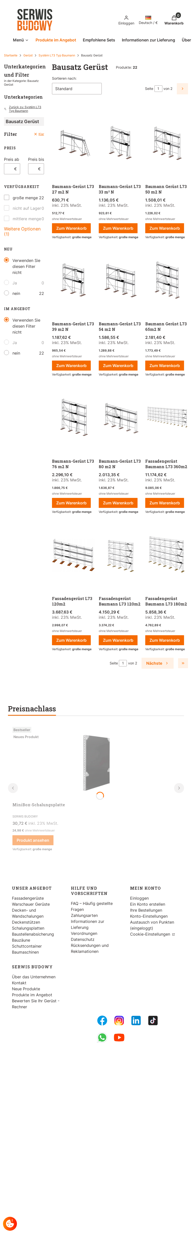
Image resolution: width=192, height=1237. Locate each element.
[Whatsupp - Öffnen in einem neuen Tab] (102, 1037)
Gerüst (28, 55)
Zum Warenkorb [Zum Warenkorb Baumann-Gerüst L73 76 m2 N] (71, 502)
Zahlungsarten (84, 915)
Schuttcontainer (27, 946)
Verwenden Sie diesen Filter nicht (26, 266)
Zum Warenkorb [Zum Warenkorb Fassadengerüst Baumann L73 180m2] (164, 640)
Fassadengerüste (28, 898)
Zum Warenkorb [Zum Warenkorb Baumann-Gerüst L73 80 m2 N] (118, 502)
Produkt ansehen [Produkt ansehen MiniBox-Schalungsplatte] (33, 840)
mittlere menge (27, 218)
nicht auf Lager (27, 208)
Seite (149, 88)
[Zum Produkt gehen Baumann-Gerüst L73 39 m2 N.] (73, 281)
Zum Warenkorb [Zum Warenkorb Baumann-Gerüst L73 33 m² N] (118, 228)
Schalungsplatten (28, 928)
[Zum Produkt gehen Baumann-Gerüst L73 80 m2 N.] (120, 418)
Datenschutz (83, 939)
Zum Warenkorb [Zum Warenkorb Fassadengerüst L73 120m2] (71, 640)
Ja (14, 282)
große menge (25, 197)
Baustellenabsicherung (33, 934)
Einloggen (139, 898)
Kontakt (19, 982)
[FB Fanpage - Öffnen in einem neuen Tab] (102, 1020)
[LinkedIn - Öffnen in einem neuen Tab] (136, 1020)
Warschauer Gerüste (31, 904)
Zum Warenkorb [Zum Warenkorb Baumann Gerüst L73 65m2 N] (164, 365)
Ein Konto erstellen (147, 904)
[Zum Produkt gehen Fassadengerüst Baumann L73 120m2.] (120, 556)
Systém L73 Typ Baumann (57, 55)
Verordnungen (84, 933)
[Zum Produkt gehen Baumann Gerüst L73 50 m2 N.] (166, 144)
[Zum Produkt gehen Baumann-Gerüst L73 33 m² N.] (120, 144)
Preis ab (11, 159)
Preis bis (36, 159)
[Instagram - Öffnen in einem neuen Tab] (119, 1020)
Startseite (10, 55)
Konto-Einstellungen (149, 916)
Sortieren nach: (64, 78)
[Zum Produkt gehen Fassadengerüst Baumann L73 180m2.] (166, 556)
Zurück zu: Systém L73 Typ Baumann (22, 109)
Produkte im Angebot (32, 994)
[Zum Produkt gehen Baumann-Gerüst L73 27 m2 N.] (73, 144)
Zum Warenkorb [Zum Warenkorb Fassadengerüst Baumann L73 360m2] (164, 502)
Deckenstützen (26, 922)
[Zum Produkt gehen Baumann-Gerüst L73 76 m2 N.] (73, 418)
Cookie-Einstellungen (150, 934)
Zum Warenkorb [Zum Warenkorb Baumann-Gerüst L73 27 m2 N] (71, 228)
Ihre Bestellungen (146, 910)
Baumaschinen (25, 952)
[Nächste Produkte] (158, 663)
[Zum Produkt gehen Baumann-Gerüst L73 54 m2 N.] (120, 281)
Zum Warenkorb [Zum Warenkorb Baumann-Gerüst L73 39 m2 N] (71, 365)
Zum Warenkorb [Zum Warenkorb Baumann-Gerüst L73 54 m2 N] (118, 365)
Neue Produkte (26, 988)
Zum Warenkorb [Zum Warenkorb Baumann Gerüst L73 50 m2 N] (164, 228)
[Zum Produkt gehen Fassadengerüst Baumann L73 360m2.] (166, 418)
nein (16, 293)
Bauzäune (21, 940)
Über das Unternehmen (33, 976)
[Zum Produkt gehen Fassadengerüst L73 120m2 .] (73, 556)
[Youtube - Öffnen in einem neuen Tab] (119, 1037)
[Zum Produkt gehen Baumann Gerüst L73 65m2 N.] (166, 281)
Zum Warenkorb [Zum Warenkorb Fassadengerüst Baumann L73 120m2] (118, 640)
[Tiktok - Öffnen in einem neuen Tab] (153, 1020)
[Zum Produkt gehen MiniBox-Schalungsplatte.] (96, 762)
